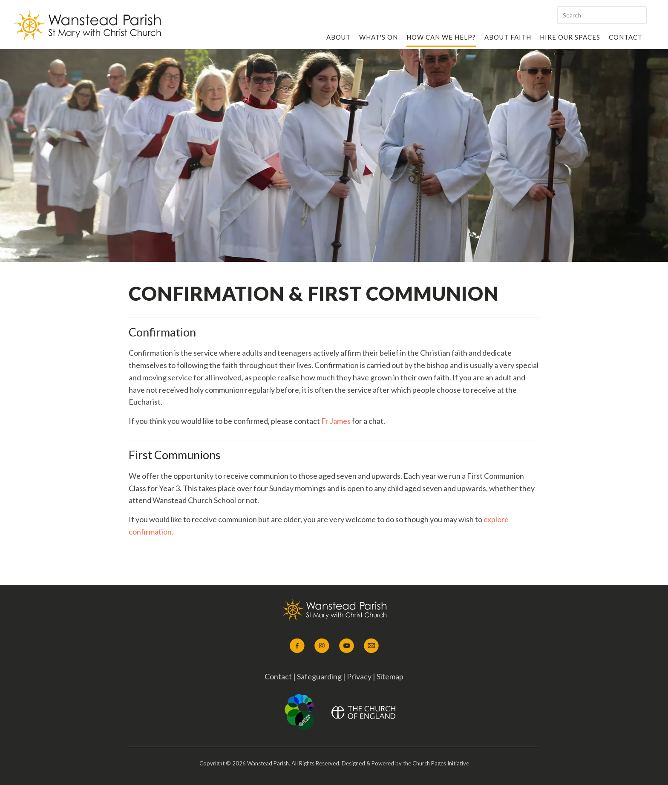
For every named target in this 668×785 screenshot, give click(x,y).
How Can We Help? (441, 37)
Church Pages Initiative (440, 763)
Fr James (336, 421)
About (338, 37)
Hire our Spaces (570, 37)
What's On (378, 37)
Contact (625, 37)
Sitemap (390, 676)
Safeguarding (320, 676)
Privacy (359, 676)
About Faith (507, 37)
